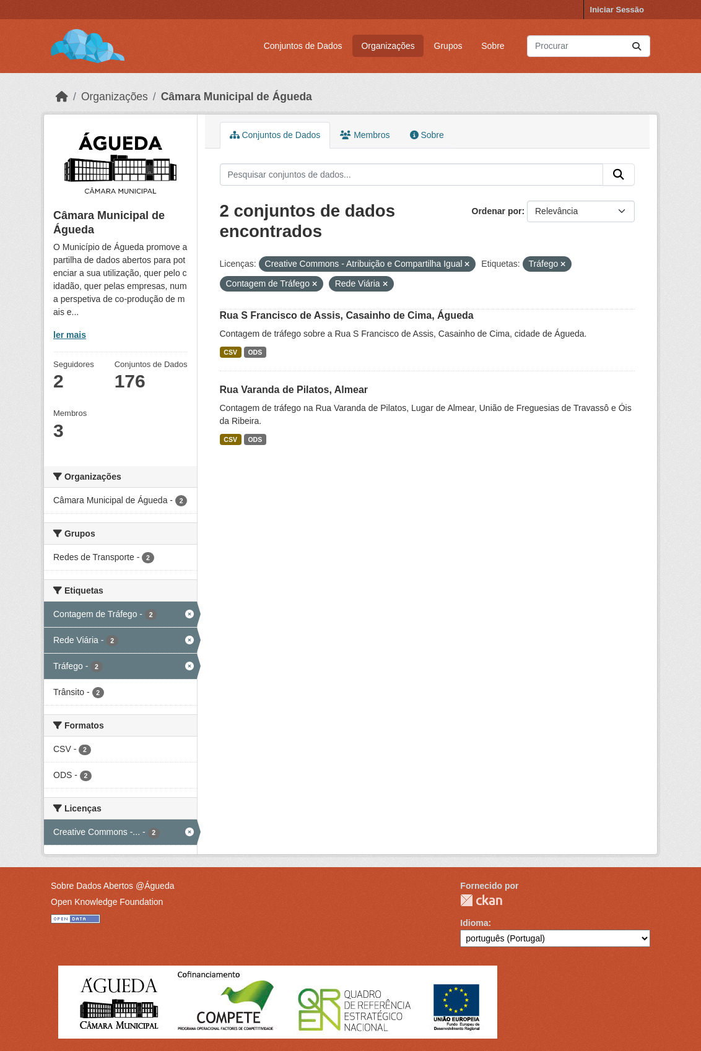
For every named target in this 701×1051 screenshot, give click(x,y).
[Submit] (636, 46)
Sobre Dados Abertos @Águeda (112, 886)
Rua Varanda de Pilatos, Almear (294, 389)
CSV (230, 352)
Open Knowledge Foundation (107, 902)
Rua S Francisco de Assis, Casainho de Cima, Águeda (347, 315)
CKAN (481, 900)
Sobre (492, 46)
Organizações (387, 46)
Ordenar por (497, 211)
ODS (255, 352)
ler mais (69, 335)
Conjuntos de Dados (303, 46)
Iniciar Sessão (617, 9)
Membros (365, 135)
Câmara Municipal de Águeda (236, 96)
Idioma (474, 923)
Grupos (448, 46)
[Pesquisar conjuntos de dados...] (588, 46)
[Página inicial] (62, 96)
